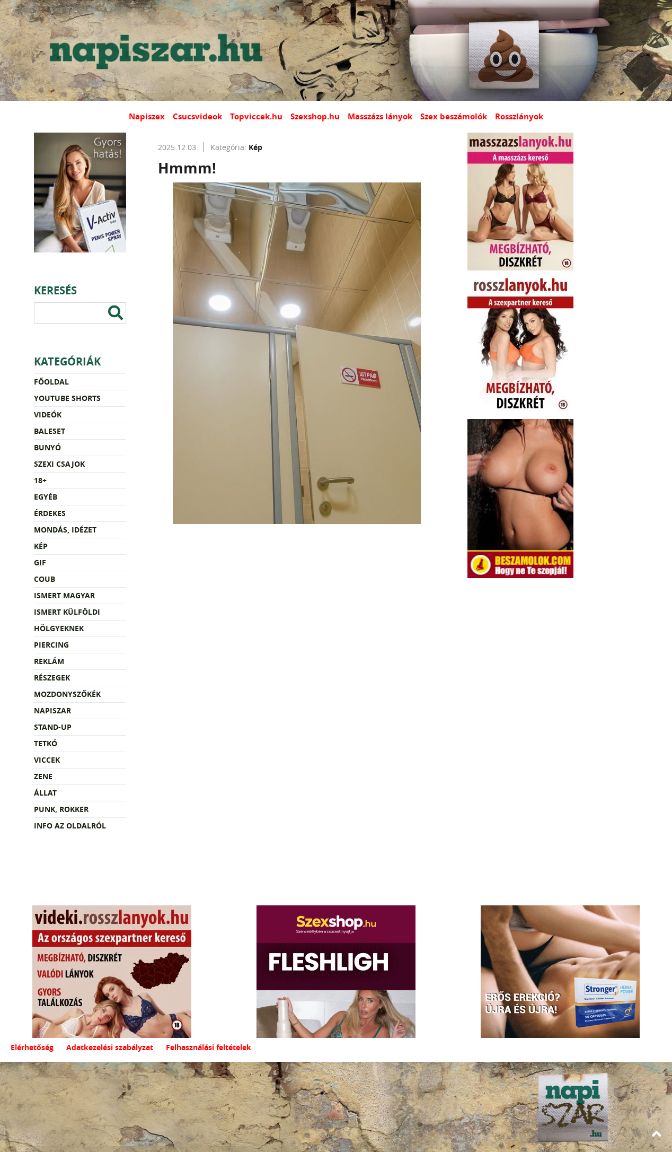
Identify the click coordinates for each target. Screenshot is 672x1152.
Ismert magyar (64, 595)
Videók (47, 414)
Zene (43, 776)
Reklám (49, 661)
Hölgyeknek (59, 628)
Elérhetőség (32, 1047)
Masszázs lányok (380, 116)
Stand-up (53, 727)
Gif (40, 562)
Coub (44, 579)
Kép (41, 546)
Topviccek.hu (256, 116)
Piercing (51, 645)
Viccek (47, 760)
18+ (40, 480)
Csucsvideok (197, 116)
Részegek (52, 678)
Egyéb (45, 497)
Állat (45, 793)
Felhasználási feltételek (208, 1047)
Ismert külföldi (67, 612)
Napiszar (52, 710)
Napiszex (147, 116)
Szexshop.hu (315, 116)
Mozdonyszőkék (67, 694)
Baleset (49, 431)
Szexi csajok (59, 464)
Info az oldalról (70, 826)
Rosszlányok (519, 116)
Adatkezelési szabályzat (109, 1047)
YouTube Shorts (67, 398)
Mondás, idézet (65, 530)
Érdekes (50, 513)
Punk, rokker (61, 809)
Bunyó (47, 447)
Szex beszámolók (453, 116)
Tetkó (45, 743)
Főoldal (51, 382)
